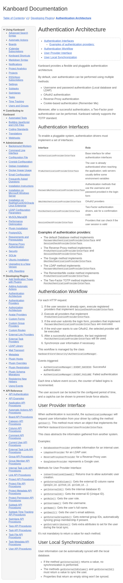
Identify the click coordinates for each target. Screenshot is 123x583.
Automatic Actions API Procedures (21, 411)
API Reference (14, 391)
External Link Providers (21, 334)
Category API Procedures (16, 422)
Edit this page (62, 579)
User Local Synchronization (60, 57)
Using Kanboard (15, 29)
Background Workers (20, 146)
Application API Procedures (17, 404)
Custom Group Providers (17, 324)
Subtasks (14, 88)
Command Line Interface (17, 151)
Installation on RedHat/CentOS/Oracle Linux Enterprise (21, 203)
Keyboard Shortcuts (19, 55)
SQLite (12, 255)
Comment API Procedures (16, 436)
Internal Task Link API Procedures (20, 469)
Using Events (16, 386)
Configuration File (18, 157)
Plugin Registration (19, 367)
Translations (15, 133)
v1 (27, 18)
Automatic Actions (18, 40)
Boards (12, 44)
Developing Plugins (42, 18)
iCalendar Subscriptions (16, 50)
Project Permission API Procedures (21, 499)
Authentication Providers (16, 302)
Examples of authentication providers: (71, 44)
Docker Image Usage (20, 170)
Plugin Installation (18, 228)
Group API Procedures (21, 456)
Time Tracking (16, 101)
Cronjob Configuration (20, 161)
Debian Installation (19, 166)
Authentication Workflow (58, 48)
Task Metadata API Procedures (19, 543)
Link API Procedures (20, 475)
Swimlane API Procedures (16, 520)
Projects (13, 73)
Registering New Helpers (18, 380)
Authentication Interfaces (59, 40)
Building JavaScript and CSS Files (19, 123)
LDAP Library (16, 346)
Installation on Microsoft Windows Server (19, 193)
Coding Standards (18, 129)
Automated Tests (18, 118)
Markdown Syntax (18, 60)
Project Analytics (18, 68)
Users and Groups (18, 105)
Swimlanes (15, 93)
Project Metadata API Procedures (20, 492)
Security (13, 251)
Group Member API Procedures (19, 462)
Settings (13, 84)
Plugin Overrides (18, 363)
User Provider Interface (58, 53)
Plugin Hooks (16, 359)
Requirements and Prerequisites (19, 238)
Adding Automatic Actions (18, 287)
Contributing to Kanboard (13, 112)
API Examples (16, 398)
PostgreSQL (15, 232)
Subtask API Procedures (15, 506)
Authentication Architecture (73, 18)
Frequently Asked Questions (18, 180)
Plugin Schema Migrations (17, 373)
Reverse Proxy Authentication (17, 245)
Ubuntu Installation (19, 259)
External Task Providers (16, 340)
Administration (14, 143)
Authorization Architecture (16, 309)
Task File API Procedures (16, 536)
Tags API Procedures (20, 526)
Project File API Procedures (17, 485)
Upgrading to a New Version (19, 265)
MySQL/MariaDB (18, 217)
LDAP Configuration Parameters (19, 211)
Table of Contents (13, 18)
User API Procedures (20, 549)
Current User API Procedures (18, 444)
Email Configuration (19, 174)
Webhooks (14, 138)
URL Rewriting (16, 271)
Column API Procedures (15, 429)
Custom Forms (17, 319)
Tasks (12, 97)
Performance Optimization (16, 222)
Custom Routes (17, 330)
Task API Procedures (20, 530)
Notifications (15, 64)
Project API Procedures (21, 479)
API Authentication (19, 394)
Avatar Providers (18, 314)
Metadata (14, 354)
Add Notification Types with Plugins (21, 280)
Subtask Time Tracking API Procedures (21, 513)
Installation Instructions (21, 186)
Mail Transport (16, 350)
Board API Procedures (21, 417)
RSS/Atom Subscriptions (16, 78)
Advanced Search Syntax (18, 34)
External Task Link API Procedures (21, 451)
